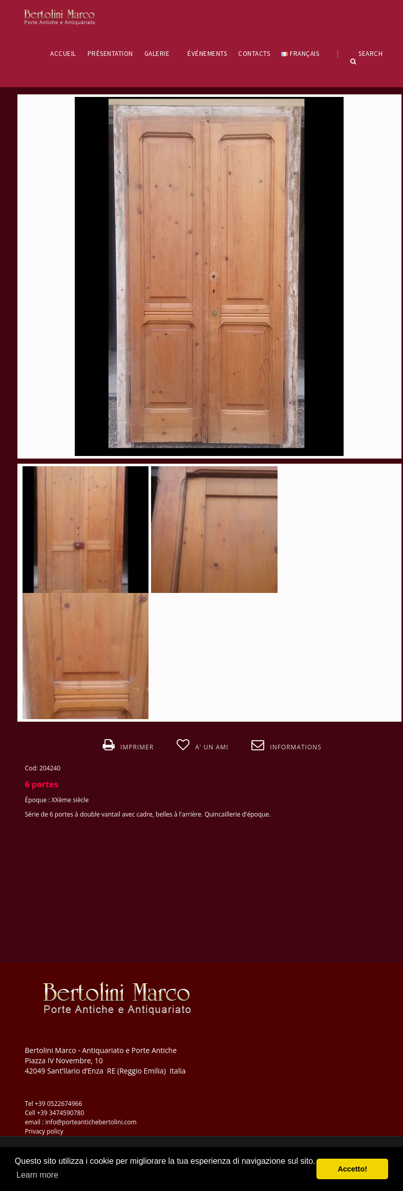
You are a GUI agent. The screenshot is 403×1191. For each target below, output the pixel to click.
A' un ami (202, 745)
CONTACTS (254, 53)
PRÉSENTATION (110, 53)
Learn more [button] (37, 1174)
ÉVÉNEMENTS (207, 53)
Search (366, 61)
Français (303, 53)
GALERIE (160, 53)
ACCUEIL (63, 53)
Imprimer (128, 745)
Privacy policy (44, 1131)
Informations (286, 745)
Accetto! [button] (352, 1169)
